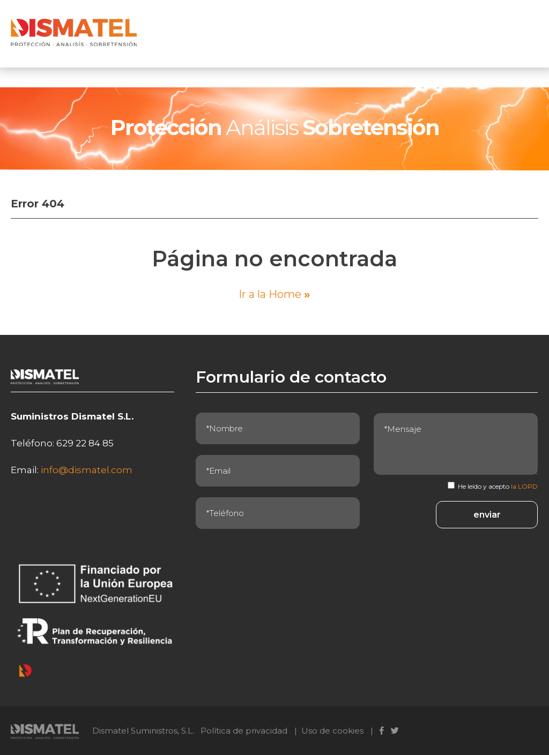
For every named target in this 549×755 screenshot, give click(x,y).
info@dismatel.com (86, 470)
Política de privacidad (244, 731)
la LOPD (524, 486)
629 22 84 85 (85, 443)
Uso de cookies (332, 731)
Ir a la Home (274, 294)
